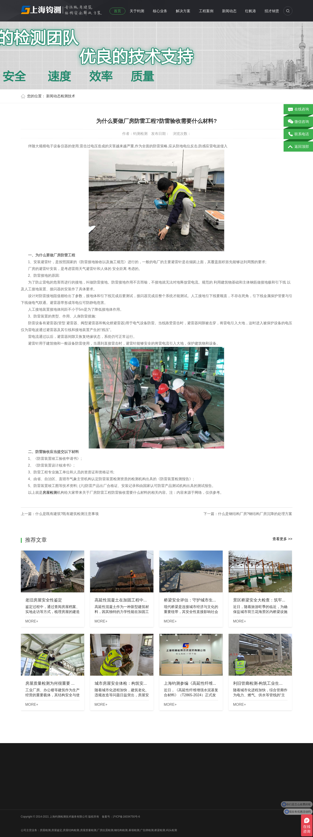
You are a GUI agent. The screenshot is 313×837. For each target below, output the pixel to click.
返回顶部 (298, 147)
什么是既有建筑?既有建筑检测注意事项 (67, 514)
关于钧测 (137, 11)
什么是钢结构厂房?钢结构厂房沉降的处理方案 (255, 514)
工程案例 (206, 11)
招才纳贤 (272, 11)
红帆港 (250, 11)
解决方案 (183, 11)
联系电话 (298, 134)
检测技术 (68, 96)
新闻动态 (229, 11)
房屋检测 (50, 492)
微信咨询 (298, 122)
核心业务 (160, 11)
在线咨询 (298, 109)
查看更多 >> (282, 539)
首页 (117, 11)
